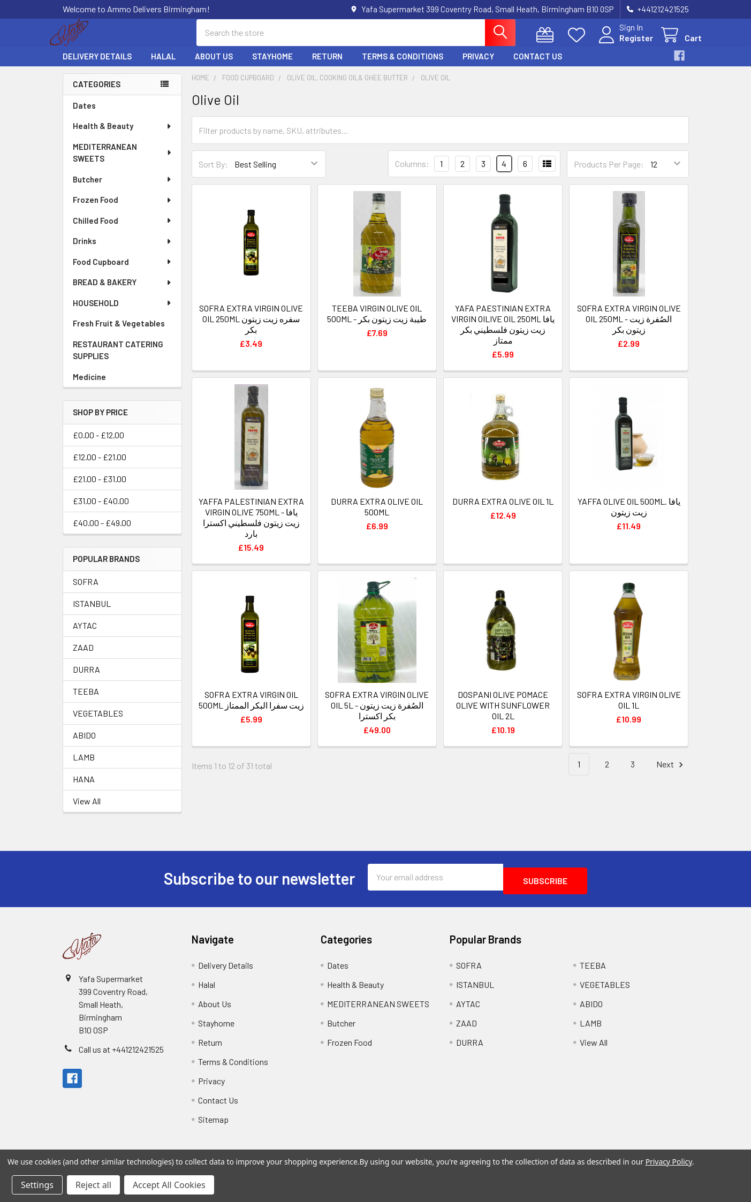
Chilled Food (122, 230)
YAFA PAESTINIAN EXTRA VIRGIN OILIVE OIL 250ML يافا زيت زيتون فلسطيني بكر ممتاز (503, 334)
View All (87, 810)
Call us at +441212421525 (121, 1055)
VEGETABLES (98, 723)
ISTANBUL (92, 613)
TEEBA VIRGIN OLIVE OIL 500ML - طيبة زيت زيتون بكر (377, 323)
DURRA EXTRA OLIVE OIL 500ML (377, 516)
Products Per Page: (609, 174)
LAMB (84, 767)
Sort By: (213, 174)
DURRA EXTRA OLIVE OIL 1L (502, 511)
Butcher (122, 189)
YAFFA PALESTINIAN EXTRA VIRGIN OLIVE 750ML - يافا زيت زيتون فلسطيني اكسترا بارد (251, 527)
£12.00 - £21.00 (99, 466)
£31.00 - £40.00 (101, 510)
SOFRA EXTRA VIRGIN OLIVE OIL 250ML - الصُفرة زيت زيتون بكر (629, 328)
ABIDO (84, 745)
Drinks (122, 250)
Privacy (478, 66)
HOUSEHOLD (122, 312)
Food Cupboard (122, 271)
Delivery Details (97, 66)
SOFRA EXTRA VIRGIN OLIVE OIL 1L (629, 709)
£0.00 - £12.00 (98, 444)
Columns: (412, 173)
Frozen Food (122, 209)
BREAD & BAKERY (122, 291)
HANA (84, 788)
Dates (84, 115)
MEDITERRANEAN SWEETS (123, 162)
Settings (37, 1185)
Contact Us (537, 66)
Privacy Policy (669, 1162)
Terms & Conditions (402, 66)
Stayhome (272, 66)
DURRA (86, 679)
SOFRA (85, 591)
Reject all (93, 1185)
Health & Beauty (122, 135)
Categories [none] (96, 93)
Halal (163, 66)
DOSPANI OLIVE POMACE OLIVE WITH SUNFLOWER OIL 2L (503, 715)
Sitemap (213, 1125)
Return (327, 66)
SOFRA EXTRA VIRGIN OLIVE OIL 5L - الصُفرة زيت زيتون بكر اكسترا (377, 715)
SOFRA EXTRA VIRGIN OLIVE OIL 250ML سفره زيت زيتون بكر (251, 328)
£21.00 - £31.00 (99, 488)
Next (671, 774)
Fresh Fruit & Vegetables (119, 333)
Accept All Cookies (169, 1185)
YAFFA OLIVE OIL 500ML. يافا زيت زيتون (629, 516)
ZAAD (83, 657)
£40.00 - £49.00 (102, 532)
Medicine (89, 386)
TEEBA (86, 701)
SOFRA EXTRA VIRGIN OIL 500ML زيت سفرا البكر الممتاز (251, 709)
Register (623, 44)
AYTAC (85, 635)
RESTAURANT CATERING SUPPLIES (118, 360)
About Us (214, 66)
